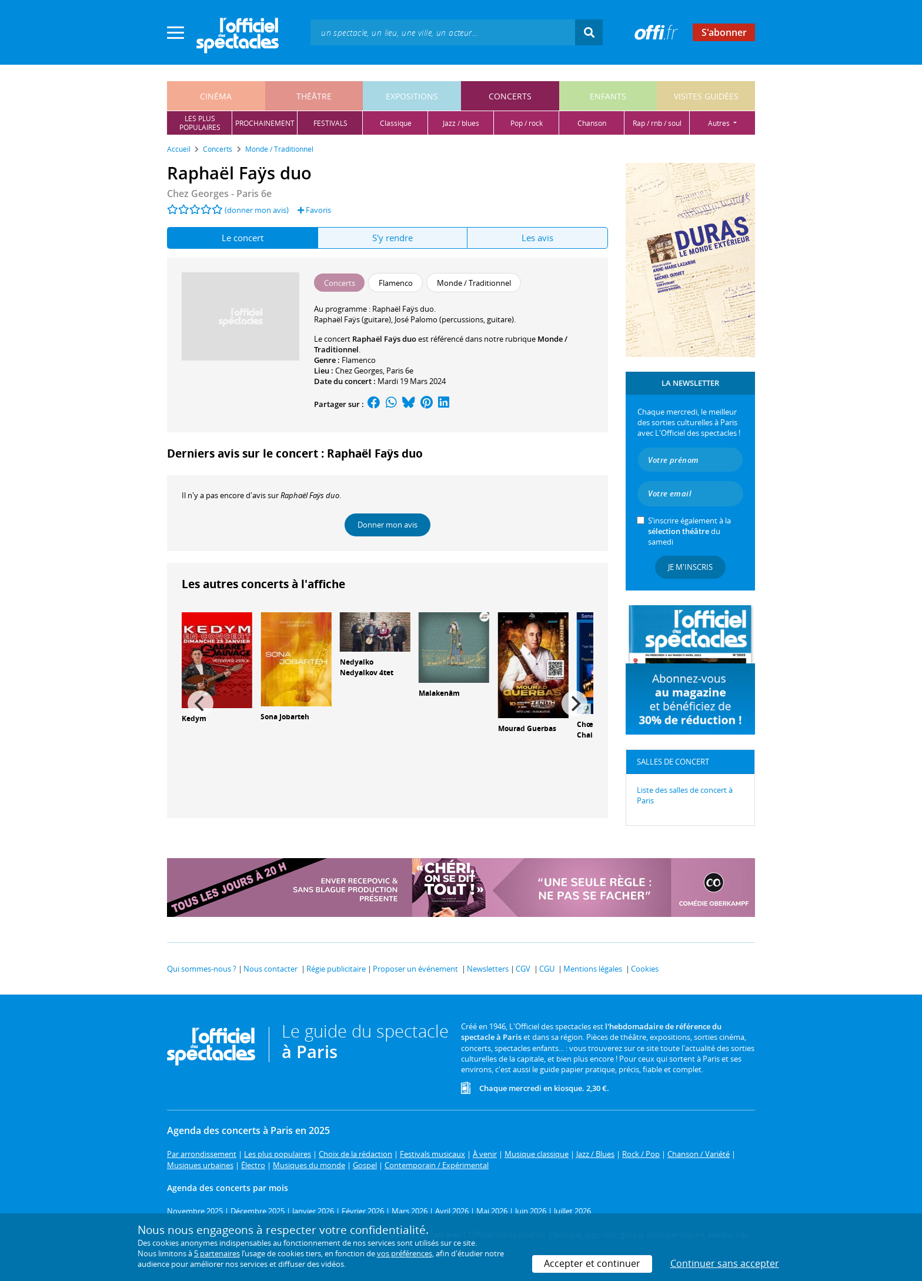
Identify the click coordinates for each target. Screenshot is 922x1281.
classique (396, 123)
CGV (523, 968)
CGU (546, 968)
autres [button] (719, 123)
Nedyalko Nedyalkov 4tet (366, 667)
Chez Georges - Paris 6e (219, 193)
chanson (591, 123)
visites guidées (706, 96)
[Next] (574, 703)
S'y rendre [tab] (392, 237)
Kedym (194, 718)
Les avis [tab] (537, 237)
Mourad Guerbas (527, 728)
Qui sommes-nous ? (201, 968)
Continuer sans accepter (724, 1263)
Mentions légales (592, 968)
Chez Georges (359, 370)
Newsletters (488, 968)
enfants (608, 96)
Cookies (645, 968)
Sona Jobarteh (284, 717)
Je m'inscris (690, 567)
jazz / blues (461, 123)
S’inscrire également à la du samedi (689, 531)
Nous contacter (270, 968)
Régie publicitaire (336, 968)
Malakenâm (439, 693)
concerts (510, 96)
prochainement (265, 123)
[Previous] (200, 703)
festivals (330, 123)
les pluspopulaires (200, 123)
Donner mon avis (387, 524)
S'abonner (724, 32)
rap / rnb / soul (657, 123)
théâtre (314, 96)
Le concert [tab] (242, 237)
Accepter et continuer (592, 1263)
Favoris (314, 210)
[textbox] (442, 32)
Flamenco (359, 360)
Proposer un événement (415, 968)
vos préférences (404, 1253)
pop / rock (526, 123)
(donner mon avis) (257, 210)
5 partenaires (217, 1253)
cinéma (216, 96)
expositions (412, 96)
